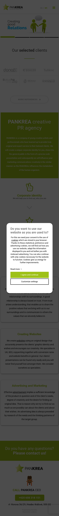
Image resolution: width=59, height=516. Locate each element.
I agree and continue (29, 275)
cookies (14, 240)
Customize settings (29, 281)
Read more (15, 269)
